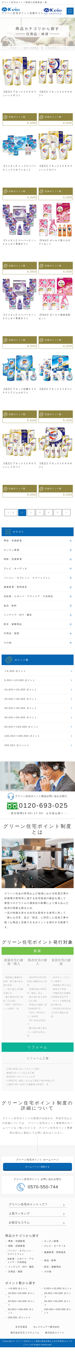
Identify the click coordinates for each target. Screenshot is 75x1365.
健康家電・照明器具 (16, 588)
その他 (8, 646)
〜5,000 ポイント (16, 674)
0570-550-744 (37, 1193)
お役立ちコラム (20, 1229)
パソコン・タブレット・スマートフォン (29, 579)
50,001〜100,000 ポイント (22, 732)
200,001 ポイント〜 (17, 751)
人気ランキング (20, 1220)
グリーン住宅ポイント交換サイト (23, 11)
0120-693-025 (37, 812)
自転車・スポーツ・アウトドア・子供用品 (30, 598)
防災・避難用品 (14, 627)
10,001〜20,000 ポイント (21, 693)
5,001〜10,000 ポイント (20, 684)
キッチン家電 (12, 550)
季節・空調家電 (14, 541)
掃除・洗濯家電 (14, 560)
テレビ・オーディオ (16, 569)
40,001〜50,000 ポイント (21, 722)
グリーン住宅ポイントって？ (29, 1210)
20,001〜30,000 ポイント (21, 703)
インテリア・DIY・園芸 (19, 617)
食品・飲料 (11, 607)
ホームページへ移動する (37, 1173)
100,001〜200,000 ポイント (23, 741)
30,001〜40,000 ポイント (21, 712)
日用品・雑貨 (12, 636)
